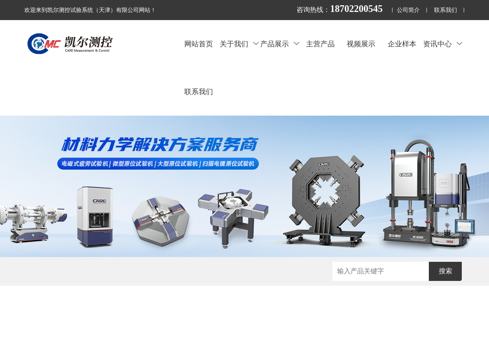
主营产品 (320, 44)
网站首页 (198, 44)
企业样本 (402, 44)
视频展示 (361, 44)
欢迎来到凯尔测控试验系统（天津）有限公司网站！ (90, 10)
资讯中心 (442, 44)
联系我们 (445, 10)
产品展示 (279, 44)
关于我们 (239, 44)
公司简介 (408, 10)
